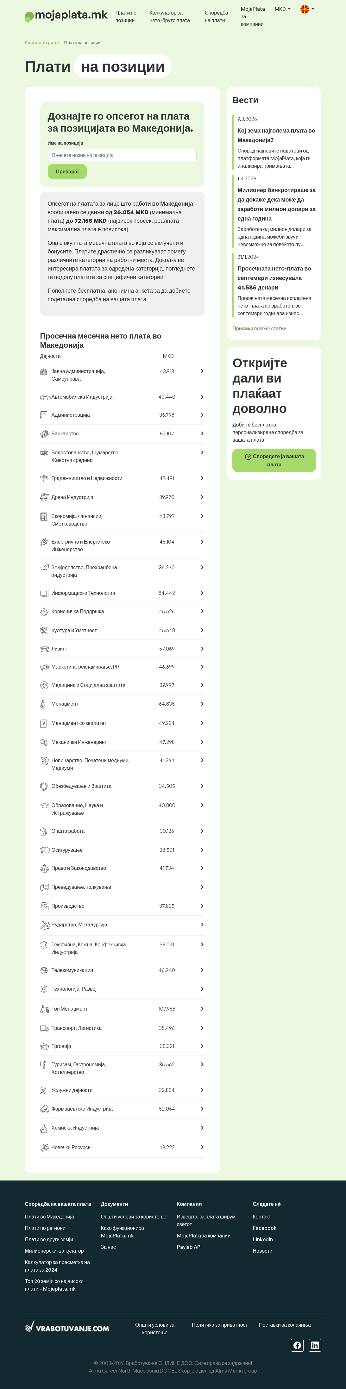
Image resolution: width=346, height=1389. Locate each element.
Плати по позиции (126, 16)
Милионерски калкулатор (54, 1251)
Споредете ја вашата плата (274, 460)
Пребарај (67, 171)
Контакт (262, 1216)
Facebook (265, 1228)
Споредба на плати (216, 16)
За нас (108, 1247)
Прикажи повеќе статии (259, 328)
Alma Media (229, 1370)
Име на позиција (65, 143)
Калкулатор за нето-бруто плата (169, 16)
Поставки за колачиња (285, 1325)
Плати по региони (45, 1228)
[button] (307, 9)
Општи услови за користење (134, 1216)
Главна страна (42, 42)
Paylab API (189, 1247)
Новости (263, 1251)
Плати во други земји (49, 1239)
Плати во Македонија (49, 1216)
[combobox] (118, 155)
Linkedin (263, 1239)
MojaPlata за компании (253, 16)
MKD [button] (281, 9)
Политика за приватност (220, 1325)
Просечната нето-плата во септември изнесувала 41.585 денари (274, 278)
